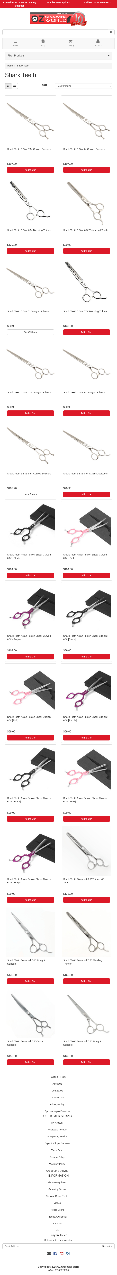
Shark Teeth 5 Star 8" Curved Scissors (84, 149)
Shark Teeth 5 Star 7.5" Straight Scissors (29, 392)
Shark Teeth (23, 65)
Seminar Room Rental (57, 1196)
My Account (57, 1122)
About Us (57, 1083)
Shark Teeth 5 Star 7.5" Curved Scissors (29, 149)
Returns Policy (57, 1157)
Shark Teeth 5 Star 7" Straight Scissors (28, 311)
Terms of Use (57, 1097)
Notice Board (57, 1210)
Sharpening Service (57, 1136)
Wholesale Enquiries (58, 2)
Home (10, 65)
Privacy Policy (57, 1104)
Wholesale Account (57, 1129)
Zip (57, 1230)
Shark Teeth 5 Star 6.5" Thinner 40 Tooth (85, 230)
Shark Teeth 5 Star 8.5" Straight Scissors (85, 473)
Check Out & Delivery (57, 1171)
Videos (57, 1203)
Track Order (57, 1150)
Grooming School (57, 1189)
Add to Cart (30, 170)
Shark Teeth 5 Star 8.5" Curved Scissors (29, 473)
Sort (44, 84)
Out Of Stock (30, 332)
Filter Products (58, 55)
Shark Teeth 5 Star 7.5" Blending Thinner (85, 311)
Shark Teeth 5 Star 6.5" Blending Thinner (29, 230)
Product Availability (57, 1216)
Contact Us (57, 1090)
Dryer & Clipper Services (57, 1143)
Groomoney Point (57, 1182)
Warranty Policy (57, 1164)
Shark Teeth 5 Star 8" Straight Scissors (84, 392)
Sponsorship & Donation (57, 1111)
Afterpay (57, 1223)
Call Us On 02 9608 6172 (97, 2)
